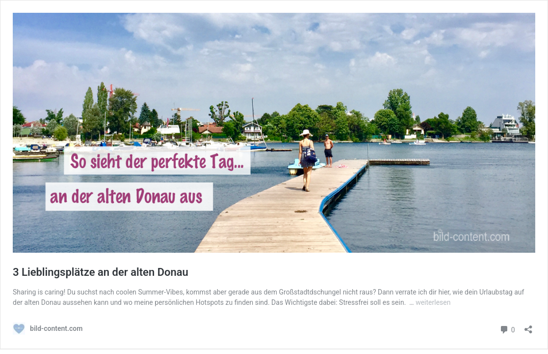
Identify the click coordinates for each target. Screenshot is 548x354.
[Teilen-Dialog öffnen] (528, 326)
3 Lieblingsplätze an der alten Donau (100, 272)
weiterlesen (433, 302)
